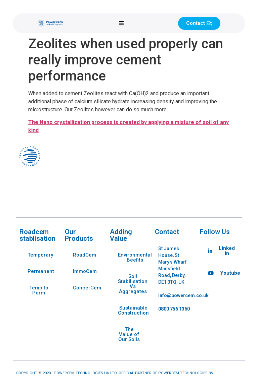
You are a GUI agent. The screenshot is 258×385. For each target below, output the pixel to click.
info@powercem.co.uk (183, 295)
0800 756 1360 (174, 309)
